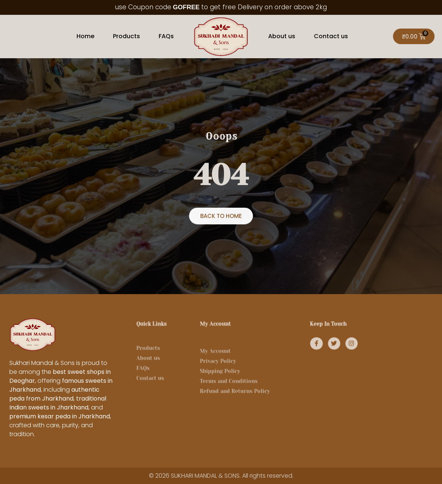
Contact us (331, 36)
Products (126, 36)
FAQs (166, 36)
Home (85, 36)
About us (281, 36)
